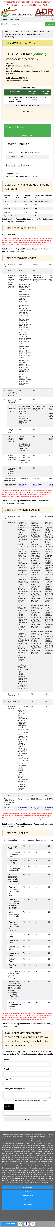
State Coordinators (27, 1196)
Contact (27, 1200)
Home (4, 20)
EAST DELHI (39, 31)
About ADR (27, 1191)
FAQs (27, 1208)
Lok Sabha (14, 20)
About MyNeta (27, 1187)
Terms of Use (27, 1204)
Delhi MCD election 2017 (21, 31)
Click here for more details (28, 105)
